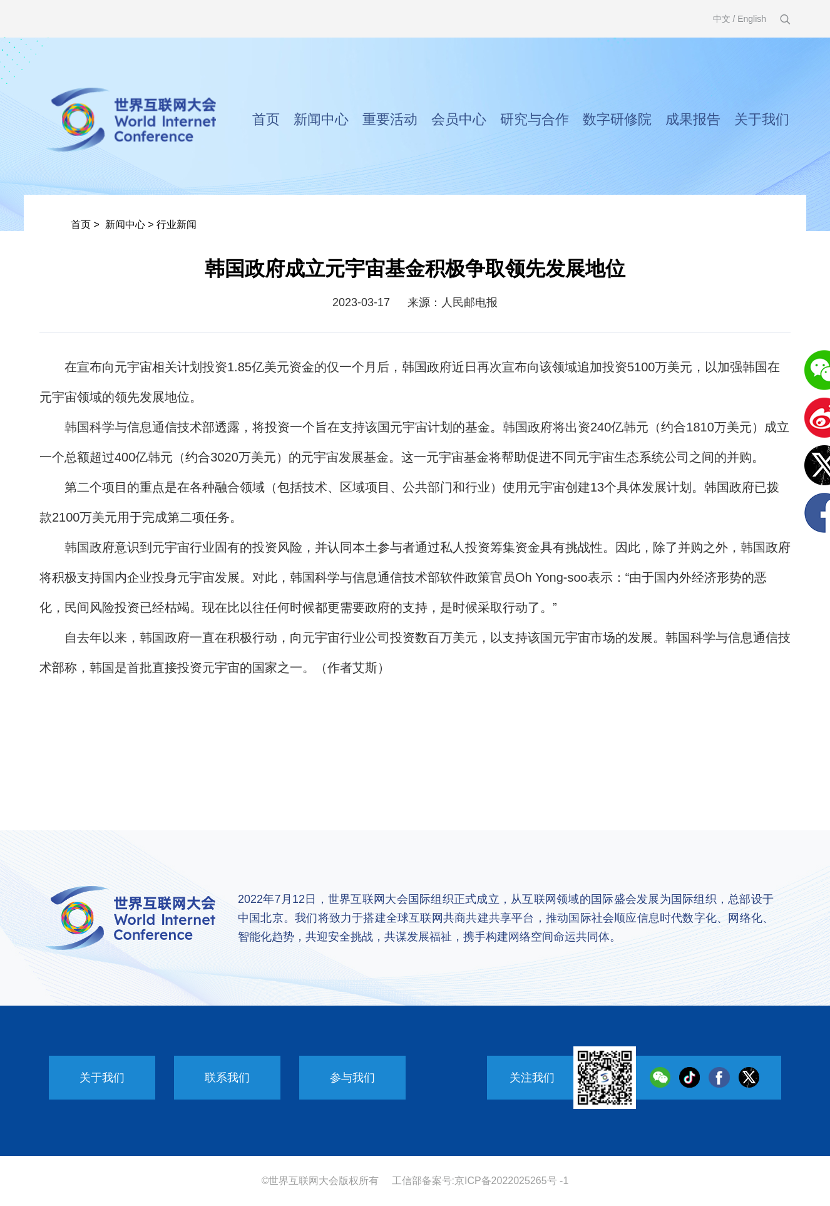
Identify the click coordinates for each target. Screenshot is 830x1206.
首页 (266, 119)
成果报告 (692, 119)
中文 (721, 19)
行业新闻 (176, 224)
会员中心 (458, 119)
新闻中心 (321, 119)
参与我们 (352, 1077)
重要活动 (390, 119)
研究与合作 (534, 119)
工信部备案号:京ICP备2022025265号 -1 (480, 1180)
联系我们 (227, 1077)
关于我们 (761, 119)
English (751, 19)
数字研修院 (617, 119)
